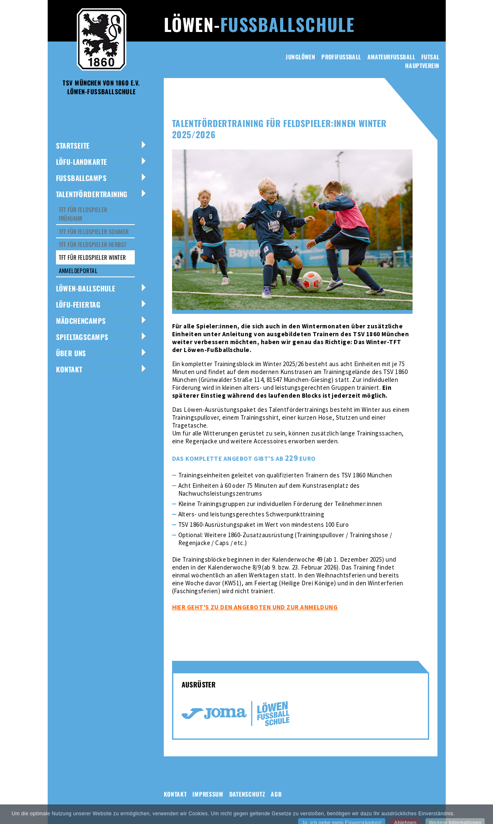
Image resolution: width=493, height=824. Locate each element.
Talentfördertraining (92, 194)
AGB (276, 794)
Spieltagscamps (82, 337)
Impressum (207, 794)
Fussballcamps (81, 178)
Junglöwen (300, 56)
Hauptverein (422, 65)
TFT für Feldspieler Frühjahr (83, 214)
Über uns (71, 353)
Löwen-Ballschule (86, 288)
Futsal (430, 56)
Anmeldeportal (78, 270)
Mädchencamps (81, 320)
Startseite (73, 145)
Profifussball (341, 56)
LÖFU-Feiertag (78, 304)
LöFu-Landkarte (81, 161)
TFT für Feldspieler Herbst (93, 244)
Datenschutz (247, 794)
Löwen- (259, 24)
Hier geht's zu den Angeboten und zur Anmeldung (255, 607)
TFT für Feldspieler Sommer (94, 231)
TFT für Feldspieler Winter (92, 257)
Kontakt (69, 369)
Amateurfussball (391, 56)
